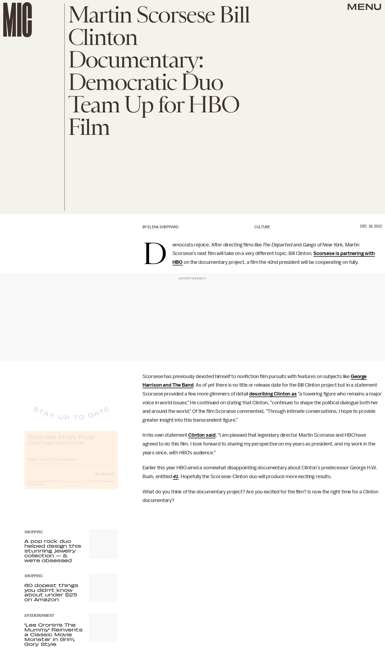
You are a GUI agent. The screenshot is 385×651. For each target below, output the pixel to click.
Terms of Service (99, 486)
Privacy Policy (35, 489)
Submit (105, 478)
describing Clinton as (273, 394)
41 (175, 476)
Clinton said (201, 435)
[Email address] (71, 463)
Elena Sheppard (163, 227)
